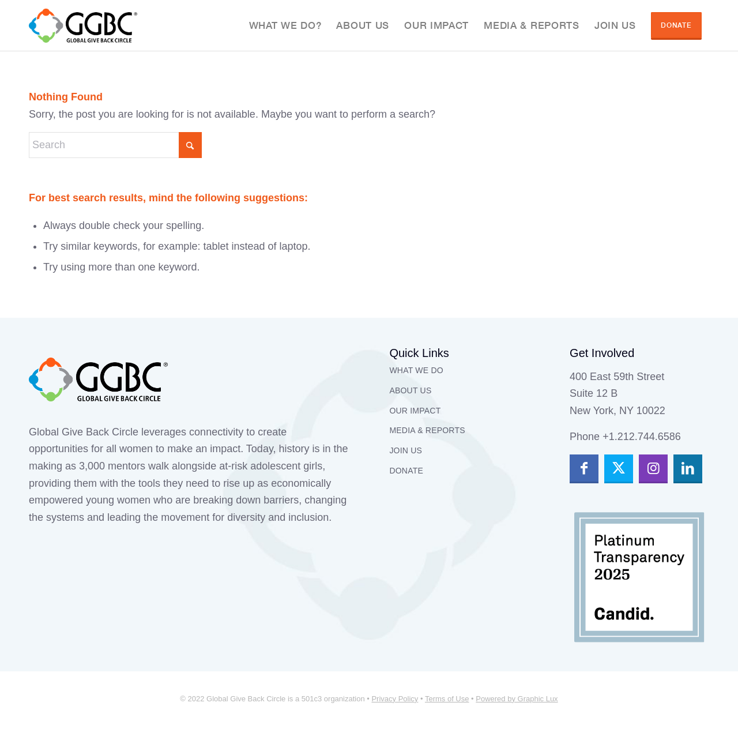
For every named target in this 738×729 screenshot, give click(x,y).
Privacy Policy (394, 698)
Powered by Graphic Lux (517, 698)
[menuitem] (285, 25)
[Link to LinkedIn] (687, 468)
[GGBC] (83, 25)
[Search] (115, 145)
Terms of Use (447, 698)
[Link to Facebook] (584, 468)
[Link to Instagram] (653, 468)
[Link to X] (618, 468)
